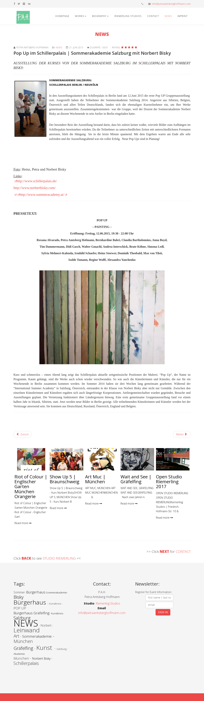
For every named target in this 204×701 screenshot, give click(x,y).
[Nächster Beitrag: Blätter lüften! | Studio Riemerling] (182, 434)
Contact (153, 16)
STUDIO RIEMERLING (60, 558)
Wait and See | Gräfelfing (136, 479)
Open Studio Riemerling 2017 (169, 481)
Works (79, 16)
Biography (99, 16)
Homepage (62, 16)
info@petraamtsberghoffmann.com (171, 3)
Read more (23, 523)
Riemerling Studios (128, 16)
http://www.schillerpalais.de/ (37, 181)
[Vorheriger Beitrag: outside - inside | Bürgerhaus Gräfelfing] (23, 434)
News (168, 16)
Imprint (182, 16)
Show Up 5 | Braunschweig (64, 479)
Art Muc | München (95, 479)
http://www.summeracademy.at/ (43, 194)
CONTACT (183, 551)
